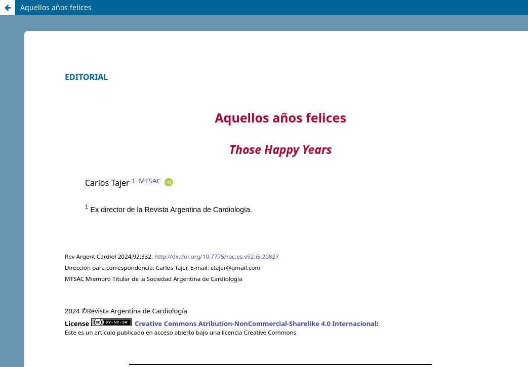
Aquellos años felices (56, 7)
